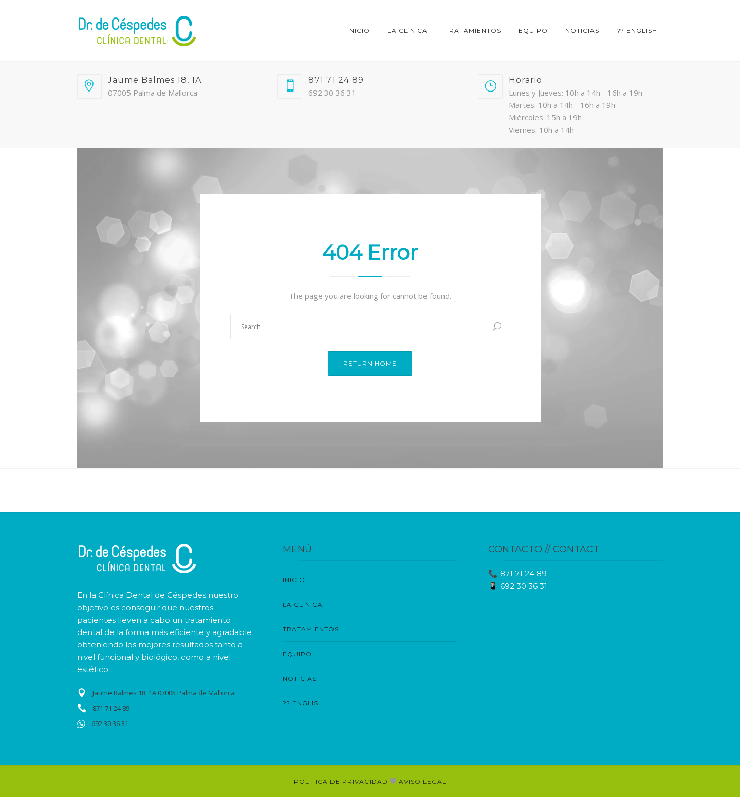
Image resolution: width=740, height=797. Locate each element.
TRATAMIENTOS (473, 30)
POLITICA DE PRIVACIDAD (342, 781)
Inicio (358, 30)
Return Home (370, 363)
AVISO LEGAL (423, 781)
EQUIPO (533, 30)
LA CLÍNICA (407, 30)
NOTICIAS (582, 30)
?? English (637, 30)
